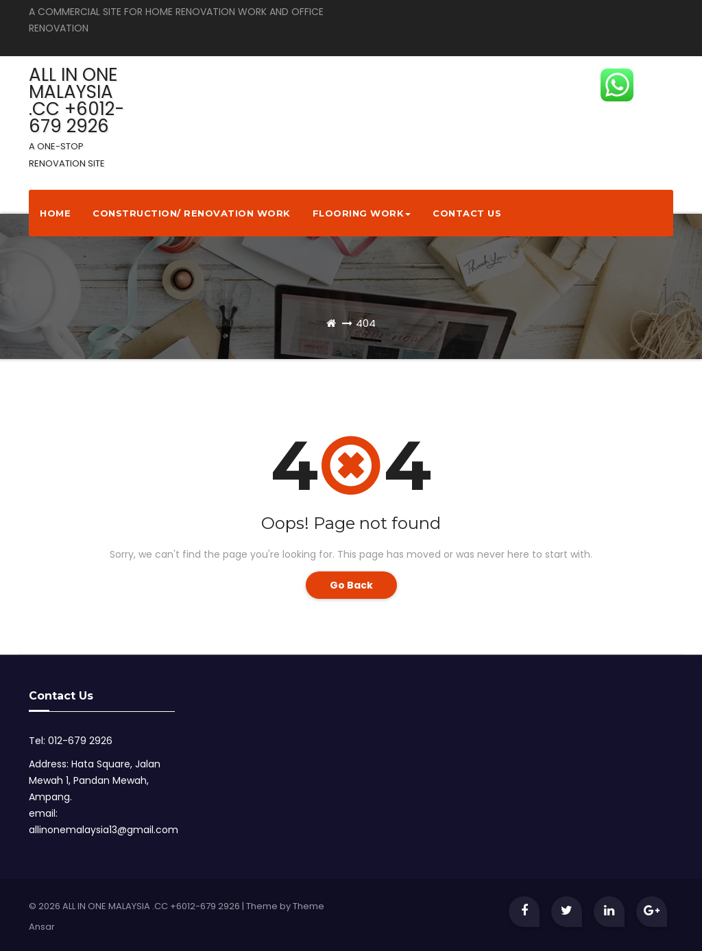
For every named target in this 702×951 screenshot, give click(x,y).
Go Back (351, 585)
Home (55, 213)
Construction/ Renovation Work (192, 213)
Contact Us (467, 213)
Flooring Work (362, 213)
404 (366, 323)
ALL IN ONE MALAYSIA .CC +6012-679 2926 (76, 116)
